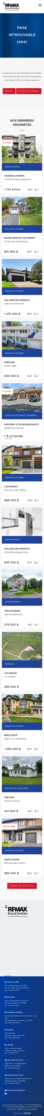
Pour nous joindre (28, 91)
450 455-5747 (14, 1023)
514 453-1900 (13, 1005)
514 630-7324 (13, 990)
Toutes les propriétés (22, 886)
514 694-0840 (14, 1083)
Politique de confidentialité (17, 1108)
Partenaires (10, 992)
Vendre (8, 1008)
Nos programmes (12, 996)
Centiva (27, 1113)
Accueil (9, 91)
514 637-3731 (13, 1053)
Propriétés (9, 980)
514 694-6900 (14, 1068)
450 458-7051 (13, 1038)
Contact (8, 1024)
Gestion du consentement (27, 1109)
